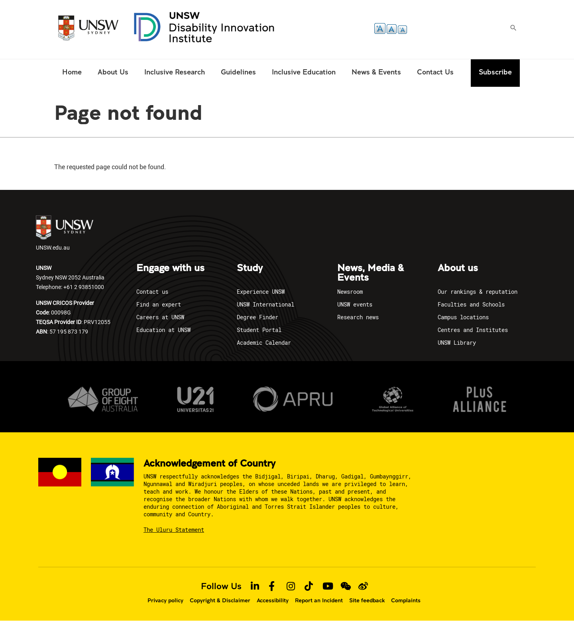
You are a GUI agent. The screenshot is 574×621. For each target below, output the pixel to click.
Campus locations (463, 317)
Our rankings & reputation (477, 291)
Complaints (406, 600)
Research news (358, 317)
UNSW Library (457, 342)
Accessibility (273, 600)
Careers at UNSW (160, 317)
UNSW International (265, 304)
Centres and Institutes (473, 330)
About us (458, 268)
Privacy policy (165, 600)
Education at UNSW (163, 330)
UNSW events (354, 304)
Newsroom (350, 291)
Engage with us (170, 268)
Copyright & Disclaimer (220, 600)
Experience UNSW (261, 291)
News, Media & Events (370, 273)
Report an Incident (319, 600)
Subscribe (495, 72)
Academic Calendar (264, 342)
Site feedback (367, 600)
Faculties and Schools (471, 304)
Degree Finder (257, 317)
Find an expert (158, 304)
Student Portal (259, 330)
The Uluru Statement (174, 529)
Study (250, 268)
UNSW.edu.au (64, 233)
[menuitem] (72, 73)
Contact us (152, 291)
